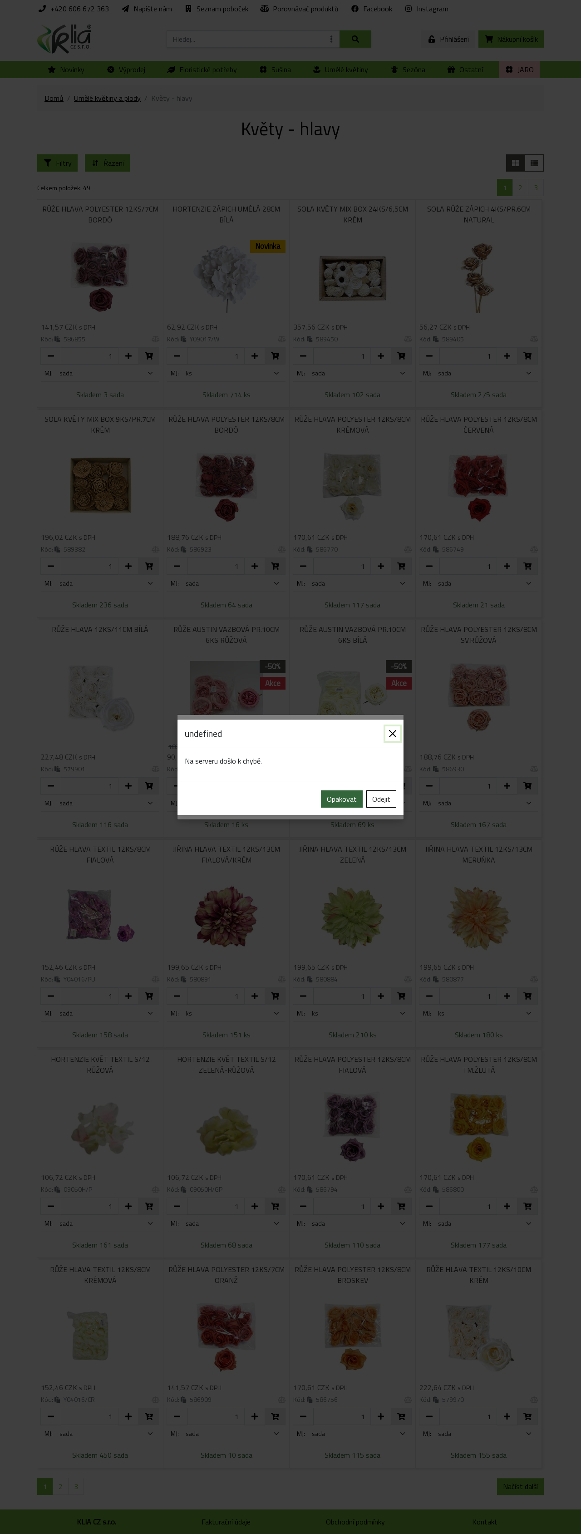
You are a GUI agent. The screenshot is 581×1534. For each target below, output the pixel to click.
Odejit (381, 799)
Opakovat (342, 799)
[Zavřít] (392, 733)
